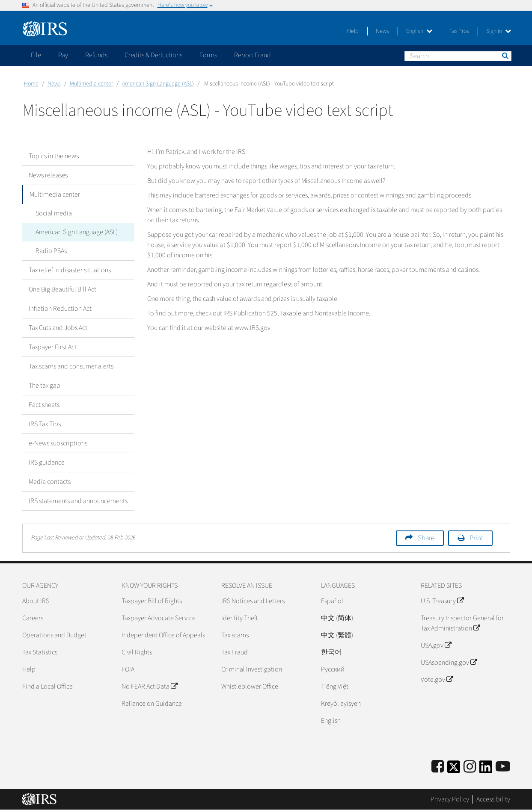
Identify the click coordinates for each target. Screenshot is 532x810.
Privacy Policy (450, 799)
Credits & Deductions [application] (153, 55)
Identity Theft (239, 618)
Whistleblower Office (249, 686)
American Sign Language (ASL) (158, 84)
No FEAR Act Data (149, 686)
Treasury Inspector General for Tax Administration (462, 623)
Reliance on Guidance (152, 703)
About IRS (35, 601)
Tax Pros (459, 31)
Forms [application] (208, 55)
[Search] (457, 56)
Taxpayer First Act (53, 347)
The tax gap (44, 385)
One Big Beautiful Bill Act (62, 289)
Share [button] (426, 538)
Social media (53, 213)
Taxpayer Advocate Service (159, 618)
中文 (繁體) (337, 635)
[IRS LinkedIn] (485, 769)
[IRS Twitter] (453, 769)
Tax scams (235, 635)
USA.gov (436, 645)
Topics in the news (54, 156)
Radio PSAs (50, 251)
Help (353, 31)
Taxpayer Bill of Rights (152, 601)
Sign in (498, 31)
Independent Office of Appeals (163, 635)
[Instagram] (470, 767)
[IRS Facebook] (437, 767)
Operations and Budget (54, 635)
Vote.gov (437, 679)
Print (476, 538)
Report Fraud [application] (252, 55)
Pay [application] (63, 55)
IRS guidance (47, 462)
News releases (48, 175)
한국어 (331, 652)
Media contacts (50, 481)
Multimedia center (91, 84)
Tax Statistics (39, 652)
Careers (32, 618)
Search (504, 55)
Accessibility (493, 799)
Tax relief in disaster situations (70, 270)
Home (31, 84)
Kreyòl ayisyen (341, 703)
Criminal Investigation (251, 669)
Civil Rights (137, 652)
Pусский (333, 669)
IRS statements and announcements (78, 501)
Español (332, 601)
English (419, 31)
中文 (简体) (337, 618)
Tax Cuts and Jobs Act (58, 328)
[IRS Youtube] (503, 767)
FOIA (128, 669)
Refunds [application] (96, 55)
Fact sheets (44, 404)
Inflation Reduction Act (60, 308)
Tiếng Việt (334, 686)
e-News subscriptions (58, 443)
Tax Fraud (234, 652)
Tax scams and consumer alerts (71, 366)
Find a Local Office (47, 686)
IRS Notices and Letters (253, 601)
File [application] (36, 55)
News (382, 31)
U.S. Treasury (442, 601)
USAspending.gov (449, 662)
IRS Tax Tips (45, 424)
